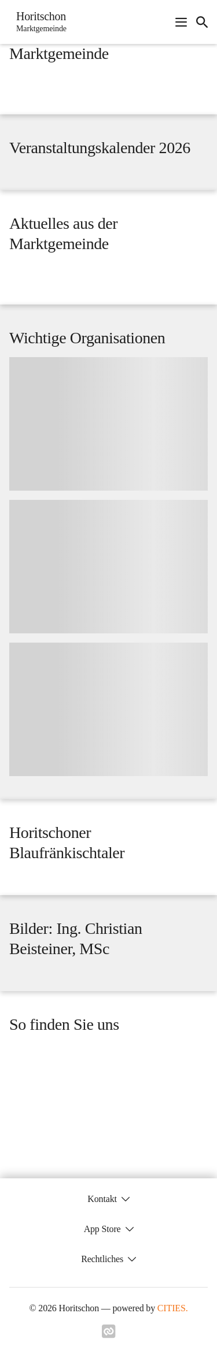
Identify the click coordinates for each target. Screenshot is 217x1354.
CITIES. (172, 1308)
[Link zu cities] (109, 1335)
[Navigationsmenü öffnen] (181, 22)
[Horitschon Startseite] (38, 22)
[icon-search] (202, 22)
